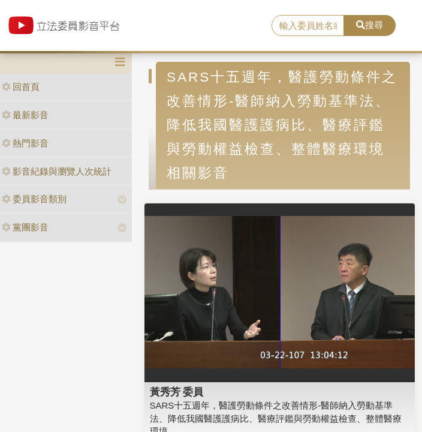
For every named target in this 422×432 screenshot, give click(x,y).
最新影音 (25, 115)
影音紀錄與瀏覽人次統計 (56, 171)
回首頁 (21, 87)
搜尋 (369, 25)
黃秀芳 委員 (177, 391)
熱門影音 (25, 143)
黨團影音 (25, 227)
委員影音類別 (34, 199)
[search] (307, 26)
